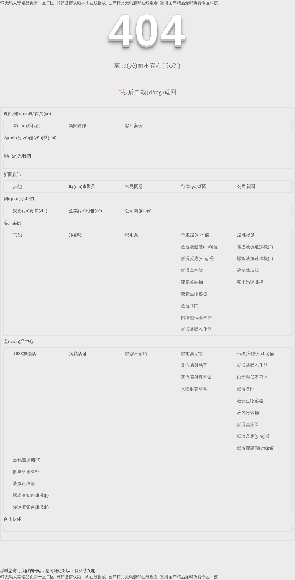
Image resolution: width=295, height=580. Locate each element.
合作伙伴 (12, 519)
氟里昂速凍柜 (250, 282)
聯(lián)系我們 (26, 125)
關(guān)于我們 (19, 198)
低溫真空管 (192, 270)
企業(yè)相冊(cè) (85, 210)
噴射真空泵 (192, 353)
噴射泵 (131, 234)
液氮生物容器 (194, 293)
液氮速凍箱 (248, 270)
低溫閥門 (190, 305)
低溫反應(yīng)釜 (197, 258)
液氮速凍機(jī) (26, 459)
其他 (17, 186)
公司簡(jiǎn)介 (139, 210)
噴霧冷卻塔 (136, 353)
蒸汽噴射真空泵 (196, 377)
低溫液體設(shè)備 (255, 353)
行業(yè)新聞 (193, 186)
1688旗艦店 (24, 353)
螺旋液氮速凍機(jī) (255, 258)
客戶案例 (133, 125)
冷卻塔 (75, 234)
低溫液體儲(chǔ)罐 (199, 246)
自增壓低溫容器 (196, 317)
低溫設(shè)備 (195, 234)
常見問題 (134, 186)
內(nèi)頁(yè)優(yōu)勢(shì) (30, 137)
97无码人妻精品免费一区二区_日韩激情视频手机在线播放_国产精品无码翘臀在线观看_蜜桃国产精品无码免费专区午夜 (109, 3)
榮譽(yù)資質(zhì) (30, 210)
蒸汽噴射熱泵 (194, 365)
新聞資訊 (77, 125)
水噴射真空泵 (194, 388)
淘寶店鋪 (78, 353)
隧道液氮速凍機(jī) (255, 246)
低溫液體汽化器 (196, 329)
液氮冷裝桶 (192, 282)
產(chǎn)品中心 (19, 341)
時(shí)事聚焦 (82, 186)
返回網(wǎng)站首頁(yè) (27, 113)
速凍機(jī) (246, 234)
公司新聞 (246, 186)
